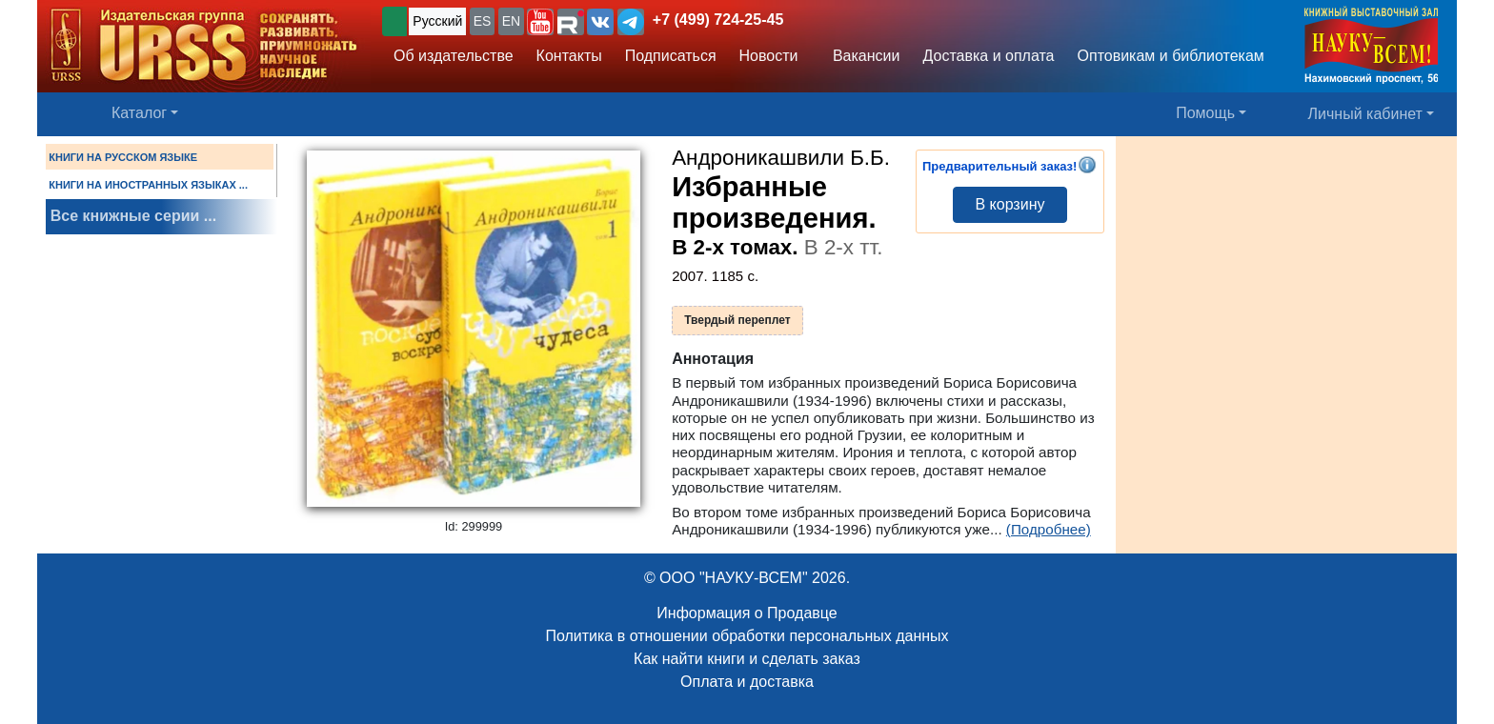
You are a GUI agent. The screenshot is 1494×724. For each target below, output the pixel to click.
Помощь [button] (1205, 113)
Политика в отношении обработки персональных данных (746, 636)
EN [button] (511, 21)
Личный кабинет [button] (1365, 114)
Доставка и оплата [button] (988, 56)
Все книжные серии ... (133, 216)
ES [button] (483, 21)
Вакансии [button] (860, 56)
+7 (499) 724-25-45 (718, 19)
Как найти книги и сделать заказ (747, 659)
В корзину (1009, 204)
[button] (540, 22)
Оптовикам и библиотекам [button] (1171, 56)
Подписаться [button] (671, 56)
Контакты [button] (569, 56)
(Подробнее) (1048, 529)
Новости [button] (768, 56)
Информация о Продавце (746, 613)
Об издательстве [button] (454, 56)
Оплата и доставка (747, 682)
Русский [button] (437, 21)
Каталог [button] (139, 113)
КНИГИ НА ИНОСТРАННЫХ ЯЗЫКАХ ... (148, 185)
